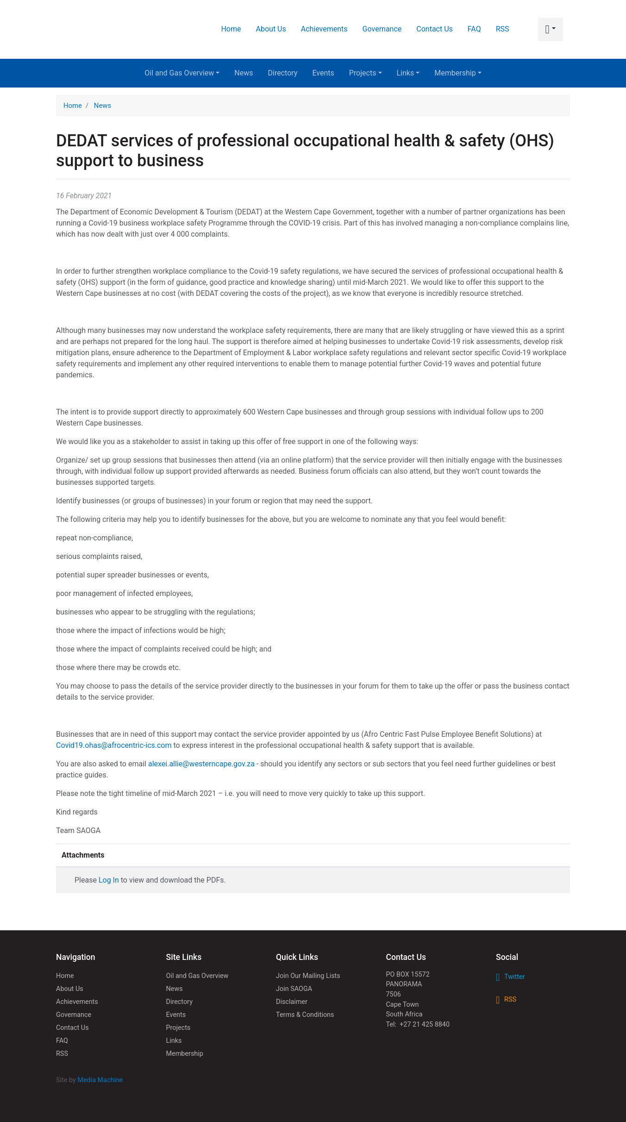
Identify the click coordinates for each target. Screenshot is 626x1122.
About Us (271, 29)
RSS (502, 29)
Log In (109, 880)
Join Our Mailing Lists (308, 976)
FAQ (474, 29)
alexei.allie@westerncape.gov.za (201, 763)
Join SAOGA (294, 989)
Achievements (324, 29)
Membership (457, 73)
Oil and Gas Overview (181, 73)
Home (231, 29)
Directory (283, 73)
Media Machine (100, 1080)
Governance (382, 29)
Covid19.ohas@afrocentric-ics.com (114, 745)
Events (323, 73)
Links (408, 73)
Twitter (514, 977)
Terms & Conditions (305, 1015)
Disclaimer (291, 1002)
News (243, 73)
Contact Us (434, 29)
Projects (365, 73)
